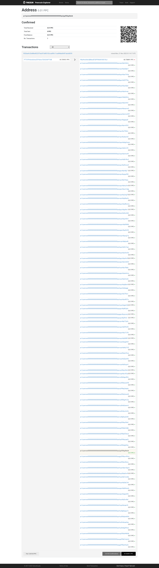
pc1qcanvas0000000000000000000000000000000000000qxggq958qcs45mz (104, 456)
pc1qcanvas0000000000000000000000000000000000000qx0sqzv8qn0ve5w (104, 253)
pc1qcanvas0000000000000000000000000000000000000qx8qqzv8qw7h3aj (104, 74)
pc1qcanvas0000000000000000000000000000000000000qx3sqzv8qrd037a (104, 299)
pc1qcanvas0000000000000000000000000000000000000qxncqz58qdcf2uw (104, 353)
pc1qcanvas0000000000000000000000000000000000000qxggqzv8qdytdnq (104, 97)
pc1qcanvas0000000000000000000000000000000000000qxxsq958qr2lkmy (104, 462)
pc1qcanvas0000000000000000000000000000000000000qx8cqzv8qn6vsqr (104, 91)
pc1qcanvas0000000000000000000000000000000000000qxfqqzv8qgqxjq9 (104, 120)
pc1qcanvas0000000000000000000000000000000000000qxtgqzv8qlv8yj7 (103, 170)
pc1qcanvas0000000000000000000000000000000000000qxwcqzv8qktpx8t (104, 241)
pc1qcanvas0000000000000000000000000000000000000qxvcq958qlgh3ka (104, 445)
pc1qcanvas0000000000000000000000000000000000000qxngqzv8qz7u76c (104, 332)
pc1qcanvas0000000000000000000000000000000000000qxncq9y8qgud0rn (104, 377)
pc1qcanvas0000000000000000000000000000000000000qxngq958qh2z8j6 (104, 428)
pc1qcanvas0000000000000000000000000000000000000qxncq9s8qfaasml (104, 405)
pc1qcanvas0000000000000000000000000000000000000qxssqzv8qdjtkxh (104, 284)
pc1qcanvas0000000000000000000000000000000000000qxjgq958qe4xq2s (104, 545)
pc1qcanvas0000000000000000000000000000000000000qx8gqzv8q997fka (104, 80)
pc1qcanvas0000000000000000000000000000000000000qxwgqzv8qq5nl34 (104, 230)
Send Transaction (92, 566)
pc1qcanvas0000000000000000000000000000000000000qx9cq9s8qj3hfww (104, 528)
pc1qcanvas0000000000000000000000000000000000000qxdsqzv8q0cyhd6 (104, 213)
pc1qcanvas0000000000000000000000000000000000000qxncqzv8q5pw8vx (104, 359)
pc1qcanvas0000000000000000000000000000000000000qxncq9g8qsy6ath (104, 417)
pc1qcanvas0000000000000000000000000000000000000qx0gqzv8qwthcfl (104, 258)
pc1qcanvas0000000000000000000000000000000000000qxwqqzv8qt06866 (104, 224)
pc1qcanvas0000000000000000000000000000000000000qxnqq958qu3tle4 (104, 422)
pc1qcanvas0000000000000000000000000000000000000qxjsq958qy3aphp (104, 388)
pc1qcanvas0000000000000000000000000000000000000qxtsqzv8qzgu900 (104, 174)
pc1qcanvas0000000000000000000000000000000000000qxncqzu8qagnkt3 (104, 342)
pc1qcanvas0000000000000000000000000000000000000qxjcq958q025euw (104, 434)
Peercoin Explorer (42, 2)
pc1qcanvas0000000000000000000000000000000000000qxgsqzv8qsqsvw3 (104, 108)
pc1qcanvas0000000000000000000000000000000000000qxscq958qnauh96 (104, 383)
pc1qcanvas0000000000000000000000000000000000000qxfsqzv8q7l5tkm (104, 131)
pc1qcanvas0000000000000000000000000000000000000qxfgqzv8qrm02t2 (104, 125)
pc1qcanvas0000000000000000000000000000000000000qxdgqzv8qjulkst (104, 209)
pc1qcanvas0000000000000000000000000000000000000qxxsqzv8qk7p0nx (104, 63)
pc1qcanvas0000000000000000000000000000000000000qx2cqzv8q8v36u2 (104, 159)
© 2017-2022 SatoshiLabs (32, 566)
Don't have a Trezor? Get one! (126, 566)
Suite (126, 2)
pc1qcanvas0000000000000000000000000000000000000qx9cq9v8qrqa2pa (104, 522)
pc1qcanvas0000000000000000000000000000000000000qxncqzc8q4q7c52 (104, 347)
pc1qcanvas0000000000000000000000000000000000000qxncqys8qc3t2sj (104, 373)
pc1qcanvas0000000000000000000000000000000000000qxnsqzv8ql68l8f (104, 338)
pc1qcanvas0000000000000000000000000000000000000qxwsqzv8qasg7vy (104, 236)
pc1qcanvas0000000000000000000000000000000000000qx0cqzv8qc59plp (104, 267)
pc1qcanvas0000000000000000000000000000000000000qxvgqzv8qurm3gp (104, 189)
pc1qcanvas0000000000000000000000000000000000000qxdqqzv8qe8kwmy (104, 204)
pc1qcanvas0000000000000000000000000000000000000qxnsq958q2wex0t (104, 394)
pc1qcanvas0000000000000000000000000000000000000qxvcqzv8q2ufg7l (104, 195)
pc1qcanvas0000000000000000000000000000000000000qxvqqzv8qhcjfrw (104, 185)
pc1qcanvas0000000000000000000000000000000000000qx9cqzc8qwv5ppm (105, 468)
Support (132, 2)
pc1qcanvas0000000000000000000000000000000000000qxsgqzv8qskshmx (104, 273)
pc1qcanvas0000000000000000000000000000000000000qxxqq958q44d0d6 (104, 533)
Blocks (61, 2)
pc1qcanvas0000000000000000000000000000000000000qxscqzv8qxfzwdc (104, 279)
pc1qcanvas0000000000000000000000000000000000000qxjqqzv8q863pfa (104, 308)
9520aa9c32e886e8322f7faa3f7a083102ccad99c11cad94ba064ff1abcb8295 (47, 53)
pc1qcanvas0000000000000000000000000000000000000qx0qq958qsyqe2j (104, 439)
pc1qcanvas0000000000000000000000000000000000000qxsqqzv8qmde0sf (104, 262)
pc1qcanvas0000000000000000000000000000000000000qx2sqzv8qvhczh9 (104, 154)
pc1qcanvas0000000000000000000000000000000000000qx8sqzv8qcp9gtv (104, 86)
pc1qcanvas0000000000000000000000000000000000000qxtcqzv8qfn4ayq (104, 180)
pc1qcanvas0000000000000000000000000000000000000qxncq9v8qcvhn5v (104, 411)
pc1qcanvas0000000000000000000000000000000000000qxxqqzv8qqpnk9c (104, 494)
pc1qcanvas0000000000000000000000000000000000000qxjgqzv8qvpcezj (104, 314)
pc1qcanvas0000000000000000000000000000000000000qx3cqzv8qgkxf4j (104, 305)
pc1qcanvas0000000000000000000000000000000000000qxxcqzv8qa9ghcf (104, 69)
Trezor (121, 2)
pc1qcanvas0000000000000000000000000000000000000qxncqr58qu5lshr (104, 370)
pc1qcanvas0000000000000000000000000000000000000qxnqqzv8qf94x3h (104, 327)
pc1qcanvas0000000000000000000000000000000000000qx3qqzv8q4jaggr (104, 288)
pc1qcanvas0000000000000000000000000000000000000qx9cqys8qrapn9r (104, 505)
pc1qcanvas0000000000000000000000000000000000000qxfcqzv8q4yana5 (104, 137)
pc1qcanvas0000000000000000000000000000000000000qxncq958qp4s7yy (104, 400)
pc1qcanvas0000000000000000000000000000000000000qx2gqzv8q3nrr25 (104, 148)
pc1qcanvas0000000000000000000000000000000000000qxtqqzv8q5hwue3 (104, 165)
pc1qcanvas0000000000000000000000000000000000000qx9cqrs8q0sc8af (104, 499)
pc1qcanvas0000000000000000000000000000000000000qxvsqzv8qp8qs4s (104, 198)
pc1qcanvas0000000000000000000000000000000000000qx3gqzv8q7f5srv (104, 294)
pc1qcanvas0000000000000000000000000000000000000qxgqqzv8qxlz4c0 (104, 103)
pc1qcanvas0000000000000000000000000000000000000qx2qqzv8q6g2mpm (105, 142)
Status (67, 2)
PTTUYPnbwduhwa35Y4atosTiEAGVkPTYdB (38, 59)
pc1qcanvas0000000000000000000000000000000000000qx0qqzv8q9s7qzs (104, 247)
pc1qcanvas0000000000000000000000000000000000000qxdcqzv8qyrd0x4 (104, 219)
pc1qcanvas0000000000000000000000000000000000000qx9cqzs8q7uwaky (104, 477)
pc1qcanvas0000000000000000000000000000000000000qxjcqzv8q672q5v (104, 321)
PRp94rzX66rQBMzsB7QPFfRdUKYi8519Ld (93, 59)
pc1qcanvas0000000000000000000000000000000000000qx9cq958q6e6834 (104, 516)
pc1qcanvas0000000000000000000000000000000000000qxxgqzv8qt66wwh (104, 488)
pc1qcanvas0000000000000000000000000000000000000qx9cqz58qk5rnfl (104, 473)
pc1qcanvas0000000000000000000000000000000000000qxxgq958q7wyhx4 (104, 539)
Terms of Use (63, 566)
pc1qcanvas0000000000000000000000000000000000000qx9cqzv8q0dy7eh (104, 482)
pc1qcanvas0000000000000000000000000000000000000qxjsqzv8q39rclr (103, 318)
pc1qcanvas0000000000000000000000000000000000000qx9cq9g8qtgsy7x (104, 511)
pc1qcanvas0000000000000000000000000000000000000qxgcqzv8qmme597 (105, 114)
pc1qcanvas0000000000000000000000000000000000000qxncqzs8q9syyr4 (104, 364)
